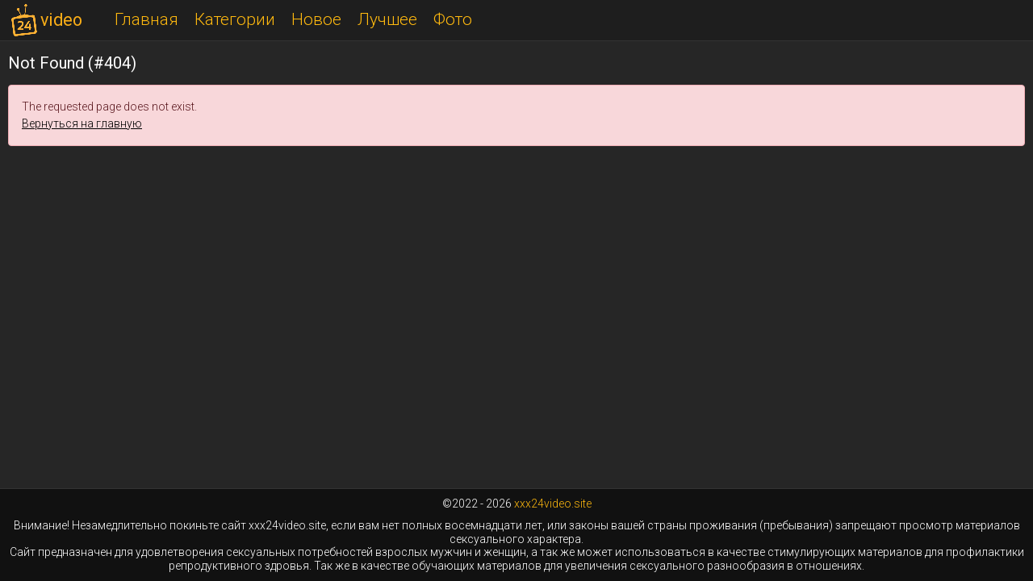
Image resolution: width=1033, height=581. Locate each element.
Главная (146, 19)
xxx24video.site (553, 503)
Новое (316, 19)
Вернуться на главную (82, 123)
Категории (234, 19)
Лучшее (387, 19)
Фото (452, 19)
